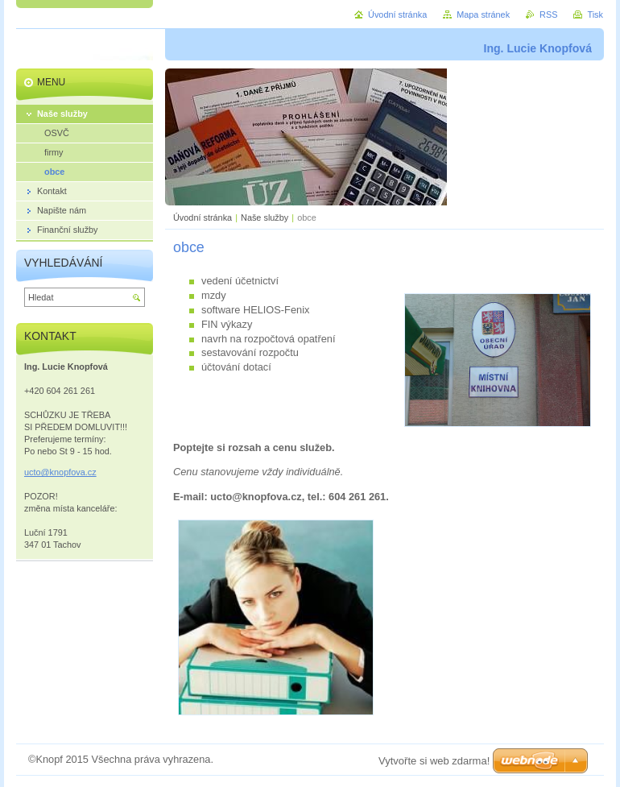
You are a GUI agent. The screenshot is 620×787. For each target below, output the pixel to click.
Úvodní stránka (202, 217)
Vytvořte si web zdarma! (434, 761)
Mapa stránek (483, 14)
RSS (548, 14)
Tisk (595, 14)
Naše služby (264, 217)
